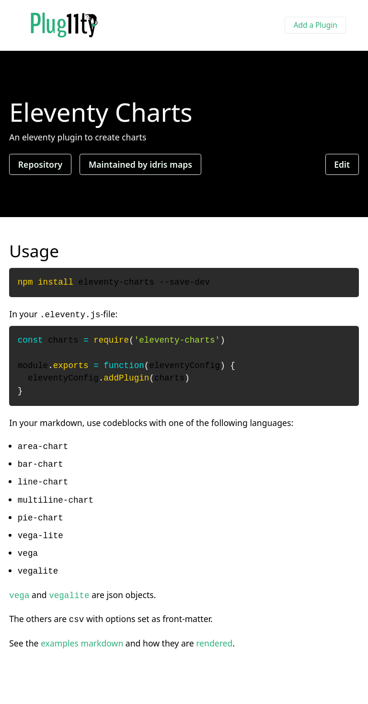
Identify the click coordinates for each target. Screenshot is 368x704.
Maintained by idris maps (140, 164)
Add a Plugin (315, 25)
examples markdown (82, 643)
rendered (214, 643)
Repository (40, 164)
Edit (342, 164)
